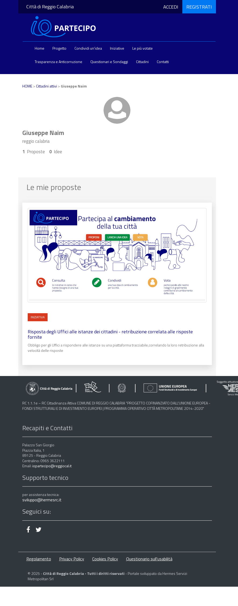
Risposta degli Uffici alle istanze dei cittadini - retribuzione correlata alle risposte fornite (110, 334)
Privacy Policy (71, 559)
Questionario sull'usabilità (149, 559)
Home (39, 48)
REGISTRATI (199, 6)
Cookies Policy (105, 559)
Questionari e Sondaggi (109, 61)
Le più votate (142, 48)
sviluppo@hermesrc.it (42, 500)
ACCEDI (170, 6)
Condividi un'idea (88, 48)
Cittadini (142, 61)
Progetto (59, 48)
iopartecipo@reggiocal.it (52, 466)
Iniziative (117, 48)
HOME (27, 86)
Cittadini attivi (46, 86)
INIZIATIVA (38, 317)
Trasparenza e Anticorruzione (58, 61)
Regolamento (38, 559)
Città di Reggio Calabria (50, 6)
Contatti (163, 61)
